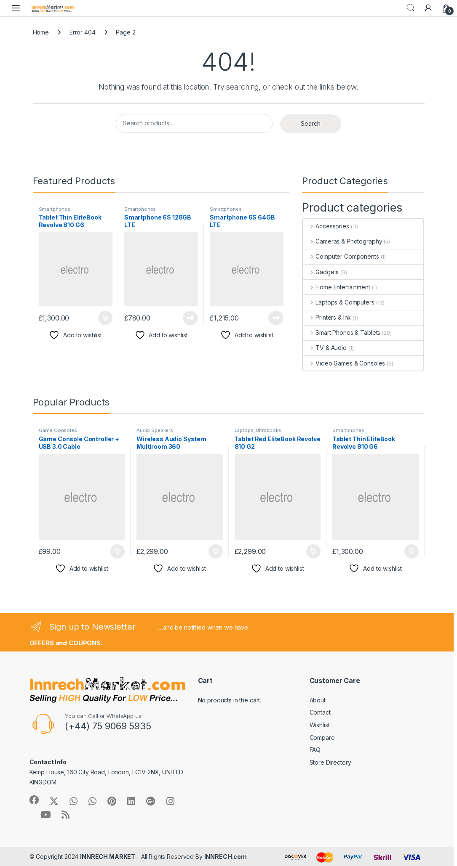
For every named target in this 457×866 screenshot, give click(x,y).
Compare (322, 737)
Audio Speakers (154, 430)
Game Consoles (58, 430)
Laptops (244, 430)
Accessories (326, 226)
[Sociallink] (34, 800)
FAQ (315, 749)
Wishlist (320, 724)
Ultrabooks (268, 430)
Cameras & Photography (342, 241)
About (318, 700)
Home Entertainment (336, 287)
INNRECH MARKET (107, 856)
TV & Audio (324, 347)
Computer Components (341, 256)
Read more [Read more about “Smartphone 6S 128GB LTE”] (190, 318)
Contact (320, 712)
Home (41, 32)
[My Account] (428, 8)
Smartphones (54, 209)
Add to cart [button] (105, 318)
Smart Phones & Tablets (341, 332)
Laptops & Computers (338, 302)
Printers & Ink (327, 317)
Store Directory (330, 762)
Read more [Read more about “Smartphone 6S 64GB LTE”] (275, 318)
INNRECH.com (225, 856)
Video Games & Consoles (344, 363)
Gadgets (321, 271)
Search (410, 8)
